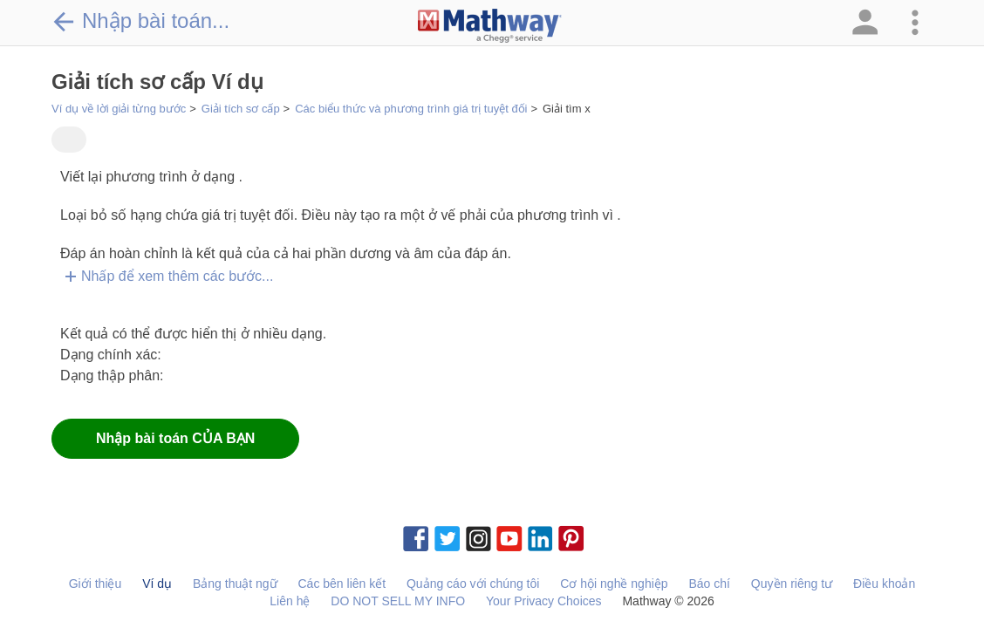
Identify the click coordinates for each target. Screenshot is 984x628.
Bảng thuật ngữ (235, 583)
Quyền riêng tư (791, 583)
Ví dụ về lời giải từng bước (118, 108)
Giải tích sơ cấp (241, 108)
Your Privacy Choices (544, 601)
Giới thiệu (95, 583)
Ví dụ (157, 583)
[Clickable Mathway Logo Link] (490, 26)
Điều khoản (884, 583)
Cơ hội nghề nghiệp (613, 583)
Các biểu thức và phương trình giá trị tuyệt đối (411, 108)
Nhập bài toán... (140, 21)
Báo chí (708, 583)
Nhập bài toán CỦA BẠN (175, 438)
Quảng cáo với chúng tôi (473, 583)
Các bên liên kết (341, 583)
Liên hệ (290, 601)
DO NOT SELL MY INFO (398, 601)
